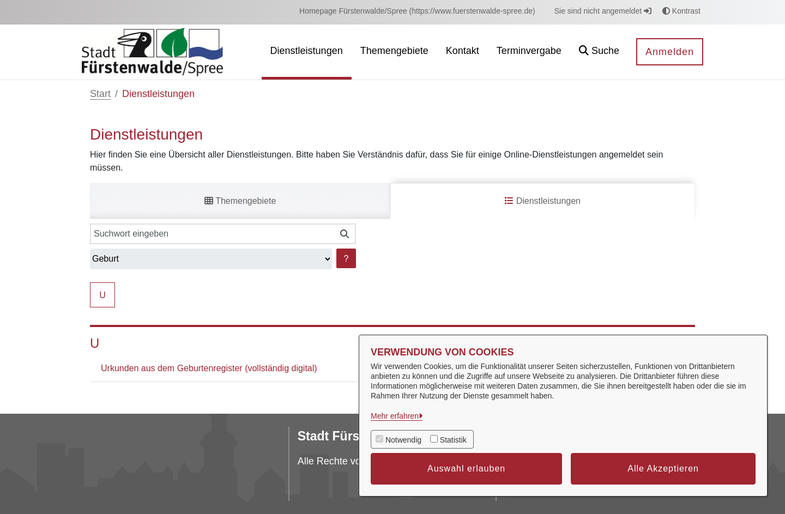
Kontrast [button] (681, 11)
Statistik (453, 440)
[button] (599, 52)
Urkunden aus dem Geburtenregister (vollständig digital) (209, 368)
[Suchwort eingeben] (212, 233)
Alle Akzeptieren (663, 468)
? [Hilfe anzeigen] (346, 258)
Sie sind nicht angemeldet (602, 11)
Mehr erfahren (395, 416)
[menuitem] (417, 11)
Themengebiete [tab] (240, 200)
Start (100, 93)
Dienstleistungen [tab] (543, 200)
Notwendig (403, 440)
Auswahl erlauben (466, 468)
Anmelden (669, 51)
